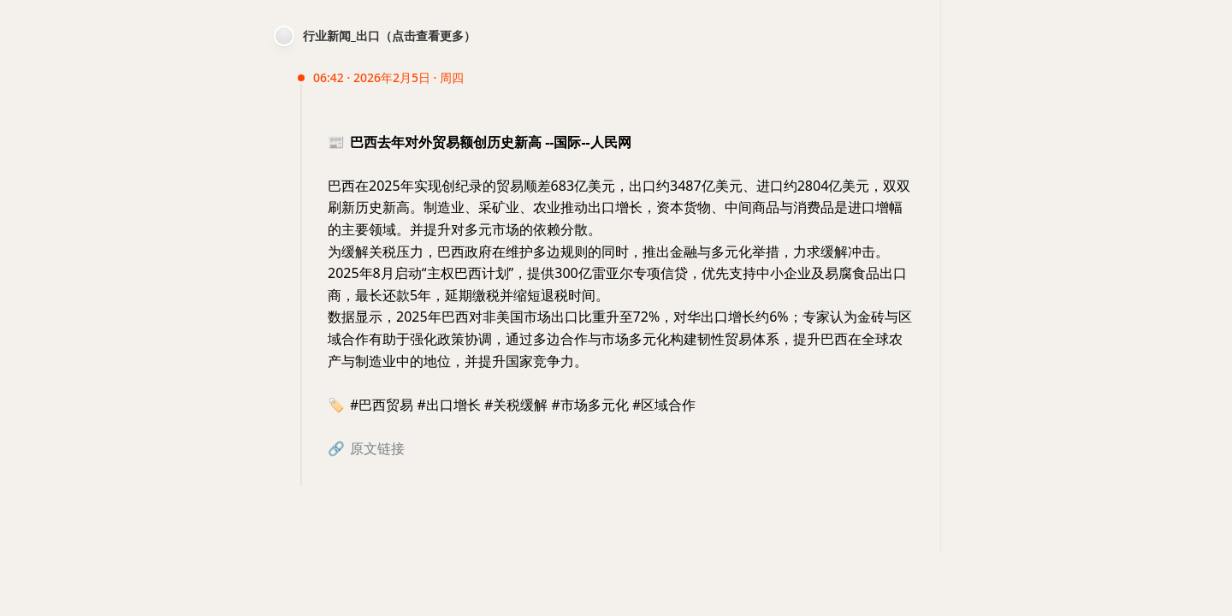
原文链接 (377, 448)
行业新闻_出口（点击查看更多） (389, 35)
